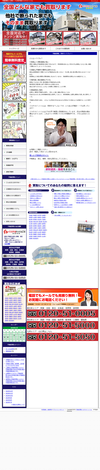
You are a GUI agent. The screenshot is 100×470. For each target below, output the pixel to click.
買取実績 (8, 351)
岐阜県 (6, 308)
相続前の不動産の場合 (60, 200)
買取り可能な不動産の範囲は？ (62, 193)
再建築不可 (14, 165)
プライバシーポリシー (58, 409)
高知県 (15, 316)
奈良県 (6, 312)
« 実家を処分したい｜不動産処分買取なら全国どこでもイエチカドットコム (49, 179)
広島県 (10, 314)
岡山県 (6, 314)
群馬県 (10, 302)
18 (7, 337)
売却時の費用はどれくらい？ (84, 198)
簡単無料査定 (14, 57)
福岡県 (19, 316)
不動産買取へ (72, 179)
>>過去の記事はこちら (18, 404)
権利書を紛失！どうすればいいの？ (86, 202)
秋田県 (6, 300)
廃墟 (14, 158)
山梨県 (15, 306)
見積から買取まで (38, 48)
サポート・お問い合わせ (86, 48)
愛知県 (15, 308)
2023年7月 (9, 402)
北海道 (6, 298)
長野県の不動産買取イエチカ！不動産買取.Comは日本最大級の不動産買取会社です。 (15, 380)
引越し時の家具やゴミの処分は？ (63, 207)
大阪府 (15, 310)
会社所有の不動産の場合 (61, 202)
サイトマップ (94, 0)
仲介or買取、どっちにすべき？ (63, 215)
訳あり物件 (14, 171)
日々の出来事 (10, 349)
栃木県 (6, 302)
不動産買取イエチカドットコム (84, 409)
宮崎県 (6, 320)
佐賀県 (6, 318)
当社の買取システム (14, 208)
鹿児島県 (11, 320)
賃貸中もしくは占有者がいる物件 (63, 204)
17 (4, 337)
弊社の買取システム (35, 202)
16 (23, 335)
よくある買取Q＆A (14, 215)
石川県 (6, 306)
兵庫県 (19, 310)
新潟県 (16, 304)
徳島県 (19, 314)
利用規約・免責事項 (47, 409)
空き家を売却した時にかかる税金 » (86, 179)
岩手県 (15, 298)
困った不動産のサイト (39, 155)
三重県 (19, 308)
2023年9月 (9, 398)
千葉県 (19, 302)
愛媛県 (10, 316)
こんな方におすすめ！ (14, 182)
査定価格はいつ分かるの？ (83, 193)
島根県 (20, 312)
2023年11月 (9, 393)
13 (14, 335)
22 (20, 337)
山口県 (15, 314)
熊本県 (15, 318)
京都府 (10, 310)
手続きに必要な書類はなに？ (84, 200)
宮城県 (19, 298)
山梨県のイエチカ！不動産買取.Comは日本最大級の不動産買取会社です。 (15, 375)
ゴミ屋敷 (14, 152)
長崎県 (10, 318)
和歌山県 (11, 312)
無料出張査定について (82, 196)
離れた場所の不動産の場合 (61, 198)
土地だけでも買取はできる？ (62, 196)
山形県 (10, 300)
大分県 (19, 318)
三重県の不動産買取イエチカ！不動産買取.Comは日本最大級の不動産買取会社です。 (15, 369)
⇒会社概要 (7, 244)
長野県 (19, 306)
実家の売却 (14, 145)
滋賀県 (6, 310)
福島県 (15, 300)
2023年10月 (9, 395)
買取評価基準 (62, 48)
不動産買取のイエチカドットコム (14, 48)
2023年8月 (9, 400)
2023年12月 (9, 391)
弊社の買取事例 (14, 202)
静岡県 (10, 308)
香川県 (6, 316)
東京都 (6, 304)
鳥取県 (16, 312)
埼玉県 (15, 302)
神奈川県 (11, 304)
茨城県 (19, 300)
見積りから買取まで (14, 195)
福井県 (10, 306)
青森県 (10, 298)
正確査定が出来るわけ (14, 189)
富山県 (20, 304)
